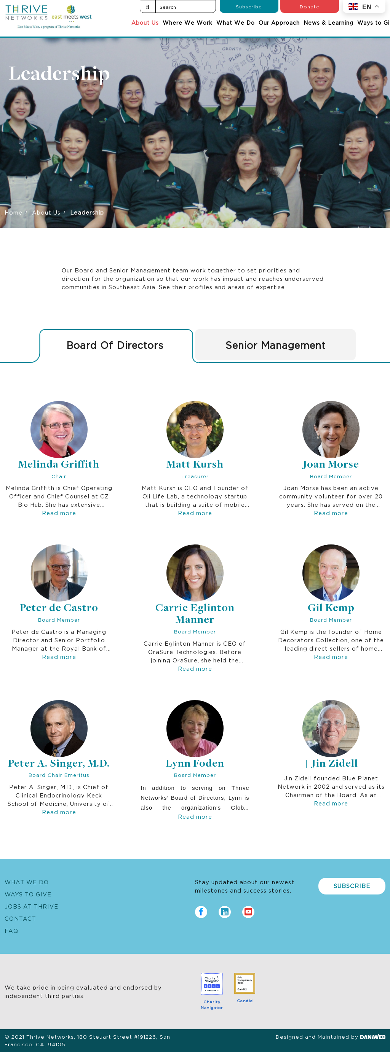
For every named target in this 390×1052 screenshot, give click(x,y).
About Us (145, 22)
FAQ (11, 930)
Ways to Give (28, 894)
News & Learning (328, 22)
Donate (310, 6)
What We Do (235, 22)
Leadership (59, 75)
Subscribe (249, 6)
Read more (59, 512)
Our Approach (279, 22)
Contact (20, 918)
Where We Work (188, 22)
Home (13, 212)
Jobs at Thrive (31, 906)
